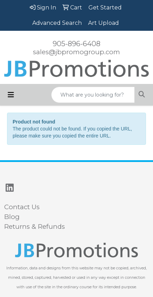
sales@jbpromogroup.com (76, 52)
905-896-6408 (76, 44)
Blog (12, 217)
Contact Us (22, 207)
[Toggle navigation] (11, 95)
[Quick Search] (93, 95)
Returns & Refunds (34, 226)
